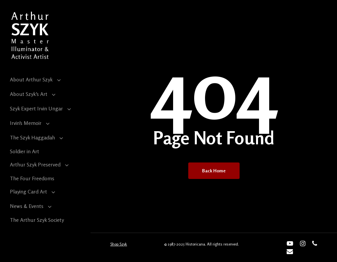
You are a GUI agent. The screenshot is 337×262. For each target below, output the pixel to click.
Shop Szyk (118, 244)
